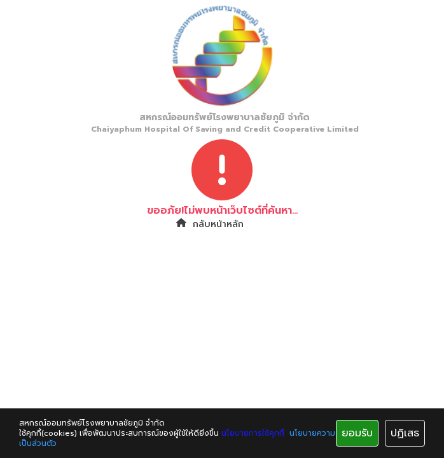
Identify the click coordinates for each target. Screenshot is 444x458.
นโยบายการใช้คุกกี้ (252, 433)
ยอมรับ (357, 433)
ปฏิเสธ (405, 433)
